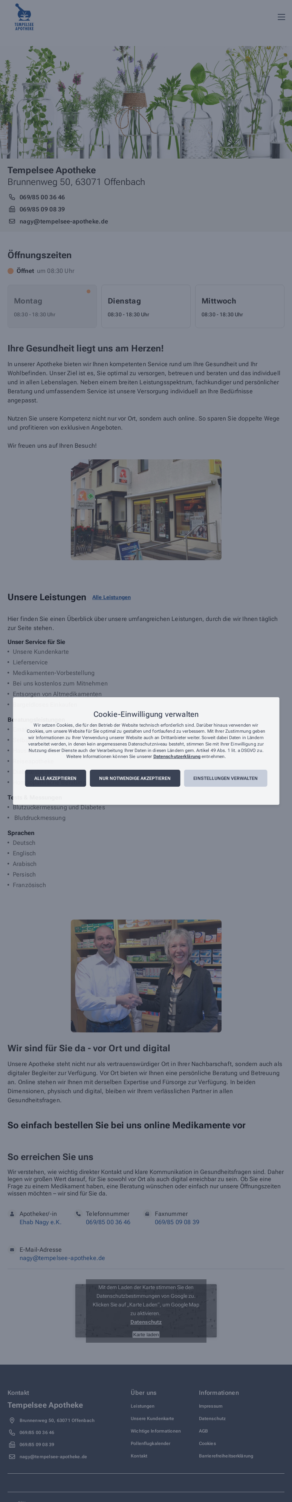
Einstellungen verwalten (225, 778)
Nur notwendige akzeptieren (135, 778)
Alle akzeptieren (55, 778)
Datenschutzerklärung (176, 756)
